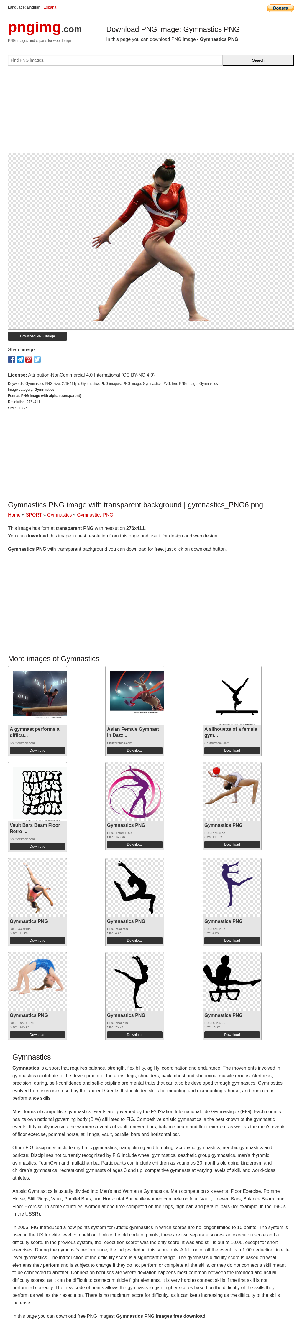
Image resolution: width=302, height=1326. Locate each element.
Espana (50, 7)
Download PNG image (37, 336)
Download (37, 750)
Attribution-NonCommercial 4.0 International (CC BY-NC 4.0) (91, 374)
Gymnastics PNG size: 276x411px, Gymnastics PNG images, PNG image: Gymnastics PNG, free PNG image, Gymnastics (121, 384)
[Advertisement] (151, 111)
